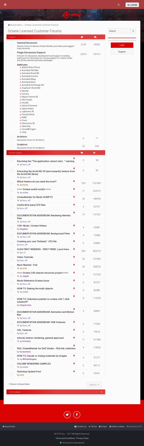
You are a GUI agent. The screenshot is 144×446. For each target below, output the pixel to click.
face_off (26, 164)
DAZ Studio (26, 100)
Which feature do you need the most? (37, 181)
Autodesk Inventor (29, 76)
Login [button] (122, 45)
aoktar (25, 192)
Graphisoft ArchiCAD (30, 88)
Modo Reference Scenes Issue (33, 280)
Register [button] (122, 52)
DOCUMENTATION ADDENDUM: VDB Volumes (41, 322)
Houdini (24, 103)
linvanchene (25, 352)
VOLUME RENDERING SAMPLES (34, 363)
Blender (24, 91)
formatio (26, 341)
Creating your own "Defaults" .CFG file (37, 241)
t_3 (23, 252)
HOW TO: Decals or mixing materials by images (42, 355)
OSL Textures (24, 330)
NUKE (23, 117)
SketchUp (25, 126)
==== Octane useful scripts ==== (34, 189)
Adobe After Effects (30, 67)
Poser (23, 120)
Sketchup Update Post (29, 371)
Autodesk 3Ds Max (29, 70)
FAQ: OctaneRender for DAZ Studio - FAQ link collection (46, 348)
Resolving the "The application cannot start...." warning (45, 161)
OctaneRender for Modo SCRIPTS (35, 197)
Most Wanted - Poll (27, 265)
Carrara (24, 94)
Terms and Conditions (65, 438)
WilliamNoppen (29, 359)
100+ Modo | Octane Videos (32, 225)
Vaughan (24, 229)
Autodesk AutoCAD (29, 73)
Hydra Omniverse (28, 105)
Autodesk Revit (28, 82)
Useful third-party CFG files (31, 205)
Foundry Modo (27, 114)
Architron (22, 136)
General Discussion (27, 42)
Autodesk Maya (28, 79)
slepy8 (25, 276)
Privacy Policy (82, 438)
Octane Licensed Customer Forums (35, 31)
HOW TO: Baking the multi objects (35, 288)
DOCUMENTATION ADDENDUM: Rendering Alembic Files (44, 217)
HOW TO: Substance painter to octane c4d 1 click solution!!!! (43, 300)
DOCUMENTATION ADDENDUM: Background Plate (43, 233)
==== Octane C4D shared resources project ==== (42, 272)
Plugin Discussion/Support (31, 52)
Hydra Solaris (27, 108)
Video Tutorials (25, 257)
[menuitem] (119, 4)
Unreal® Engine (28, 129)
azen (24, 268)
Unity (23, 132)
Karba (25, 185)
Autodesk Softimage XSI (32, 85)
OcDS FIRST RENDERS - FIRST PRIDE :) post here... (43, 249)
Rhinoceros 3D (27, 123)
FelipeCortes (25, 305)
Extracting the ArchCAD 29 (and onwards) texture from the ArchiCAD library (46, 172)
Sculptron (22, 144)
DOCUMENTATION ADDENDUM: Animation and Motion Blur (45, 313)
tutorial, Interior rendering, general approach (40, 337)
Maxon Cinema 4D (29, 97)
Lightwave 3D (27, 111)
